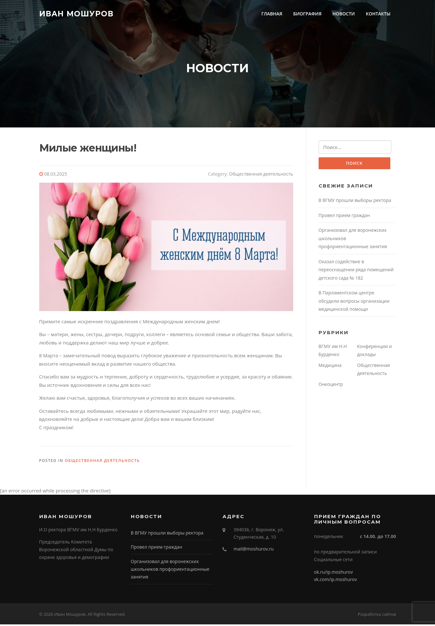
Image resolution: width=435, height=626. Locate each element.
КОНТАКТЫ (378, 14)
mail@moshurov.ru (254, 550)
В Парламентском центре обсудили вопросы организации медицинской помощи (354, 303)
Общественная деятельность (261, 175)
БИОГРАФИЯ (307, 14)
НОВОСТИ (343, 14)
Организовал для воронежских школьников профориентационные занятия (170, 570)
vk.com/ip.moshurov (335, 581)
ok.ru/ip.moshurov (333, 573)
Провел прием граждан (344, 217)
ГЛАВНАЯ (271, 14)
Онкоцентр (331, 386)
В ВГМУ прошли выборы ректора (355, 202)
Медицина (330, 367)
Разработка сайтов (377, 616)
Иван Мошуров (76, 13)
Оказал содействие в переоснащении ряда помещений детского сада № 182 (356, 271)
